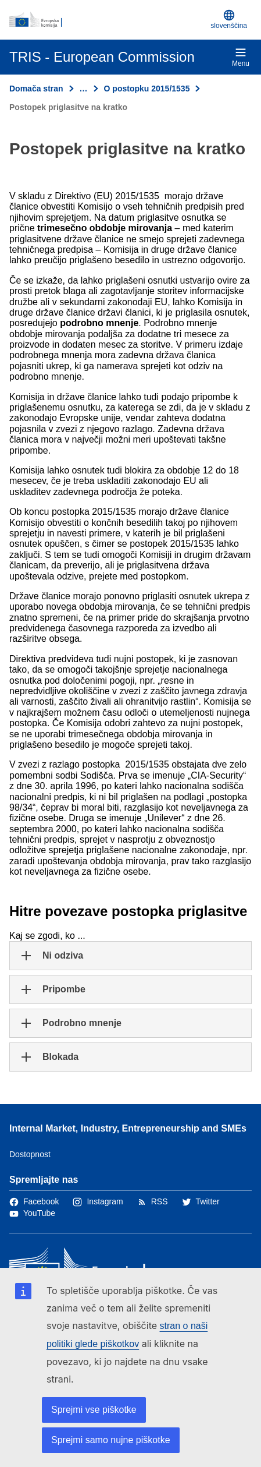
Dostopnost (30, 1154)
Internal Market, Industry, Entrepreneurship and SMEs (127, 1128)
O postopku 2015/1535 (147, 88)
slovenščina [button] (228, 19)
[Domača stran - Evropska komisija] (107, 20)
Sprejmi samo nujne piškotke (110, 1440)
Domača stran (36, 88)
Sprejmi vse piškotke (94, 1410)
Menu (240, 57)
